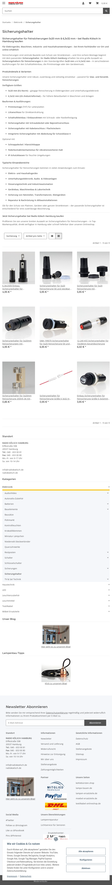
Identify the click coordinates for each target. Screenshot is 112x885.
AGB (78, 743)
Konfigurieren (85, 860)
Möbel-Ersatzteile (10, 611)
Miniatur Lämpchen (14, 536)
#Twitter (10, 820)
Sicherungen (11, 568)
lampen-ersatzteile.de (86, 793)
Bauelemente (11, 509)
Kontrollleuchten (13, 525)
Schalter (9, 557)
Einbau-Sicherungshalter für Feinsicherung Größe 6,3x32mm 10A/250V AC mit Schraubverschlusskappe (92, 397)
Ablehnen (85, 868)
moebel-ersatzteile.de (86, 798)
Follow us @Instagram (16, 825)
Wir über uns (47, 759)
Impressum (12, 876)
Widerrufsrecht (48, 749)
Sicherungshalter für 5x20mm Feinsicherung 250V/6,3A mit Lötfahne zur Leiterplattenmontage (17, 397)
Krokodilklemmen (13, 530)
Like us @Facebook (15, 830)
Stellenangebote (49, 764)
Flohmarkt (9, 520)
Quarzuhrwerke (12, 547)
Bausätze (9, 514)
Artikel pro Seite (34, 236)
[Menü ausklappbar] (3, 2)
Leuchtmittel (8, 600)
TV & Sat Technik (13, 579)
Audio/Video (10, 493)
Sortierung (11, 236)
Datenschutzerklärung (57, 712)
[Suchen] (52, 11)
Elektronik (7, 486)
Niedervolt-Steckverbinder (17, 541)
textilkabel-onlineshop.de (88, 803)
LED (4, 590)
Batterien (9, 503)
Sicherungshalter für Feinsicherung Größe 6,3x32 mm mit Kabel (55, 397)
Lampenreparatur (49, 819)
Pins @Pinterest (13, 835)
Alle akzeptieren (85, 851)
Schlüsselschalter (13, 563)
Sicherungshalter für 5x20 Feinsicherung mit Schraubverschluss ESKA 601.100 (93, 287)
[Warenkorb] (102, 3)
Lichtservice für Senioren (53, 825)
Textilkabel (7, 606)
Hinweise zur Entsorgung (53, 754)
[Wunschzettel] (90, 3)
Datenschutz (26, 876)
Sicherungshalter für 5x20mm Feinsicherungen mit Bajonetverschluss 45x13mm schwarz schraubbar (17, 342)
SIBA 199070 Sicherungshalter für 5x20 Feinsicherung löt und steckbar (55, 342)
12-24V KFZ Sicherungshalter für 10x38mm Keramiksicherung (92, 342)
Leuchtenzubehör (11, 595)
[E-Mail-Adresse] (45, 723)
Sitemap (80, 754)
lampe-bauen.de (84, 788)
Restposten (10, 552)
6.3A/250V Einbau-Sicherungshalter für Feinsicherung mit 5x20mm (15, 287)
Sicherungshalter (13, 573)
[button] (83, 3)
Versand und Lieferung (52, 743)
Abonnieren (95, 722)
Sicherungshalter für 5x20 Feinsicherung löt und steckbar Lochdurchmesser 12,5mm (55, 287)
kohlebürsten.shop (85, 783)
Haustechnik (8, 584)
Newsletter (46, 738)
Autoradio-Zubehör (14, 498)
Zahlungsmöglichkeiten (52, 769)
